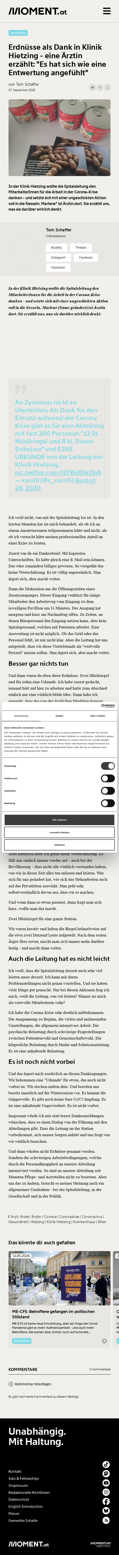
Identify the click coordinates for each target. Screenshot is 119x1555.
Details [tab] (59, 716)
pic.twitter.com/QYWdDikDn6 (58, 486)
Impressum (18, 1485)
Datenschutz (18, 1499)
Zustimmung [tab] (21, 716)
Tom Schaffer (58, 243)
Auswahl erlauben (59, 832)
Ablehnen (59, 845)
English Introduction (25, 1506)
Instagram (58, 271)
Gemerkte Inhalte (23, 1520)
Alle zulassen (59, 820)
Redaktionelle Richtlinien (29, 1492)
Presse (13, 1513)
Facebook (86, 271)
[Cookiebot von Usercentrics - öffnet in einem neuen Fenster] (93, 706)
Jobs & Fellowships (23, 1478)
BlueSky (56, 261)
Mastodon (58, 281)
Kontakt (14, 1471)
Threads (80, 261)
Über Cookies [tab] (97, 716)
